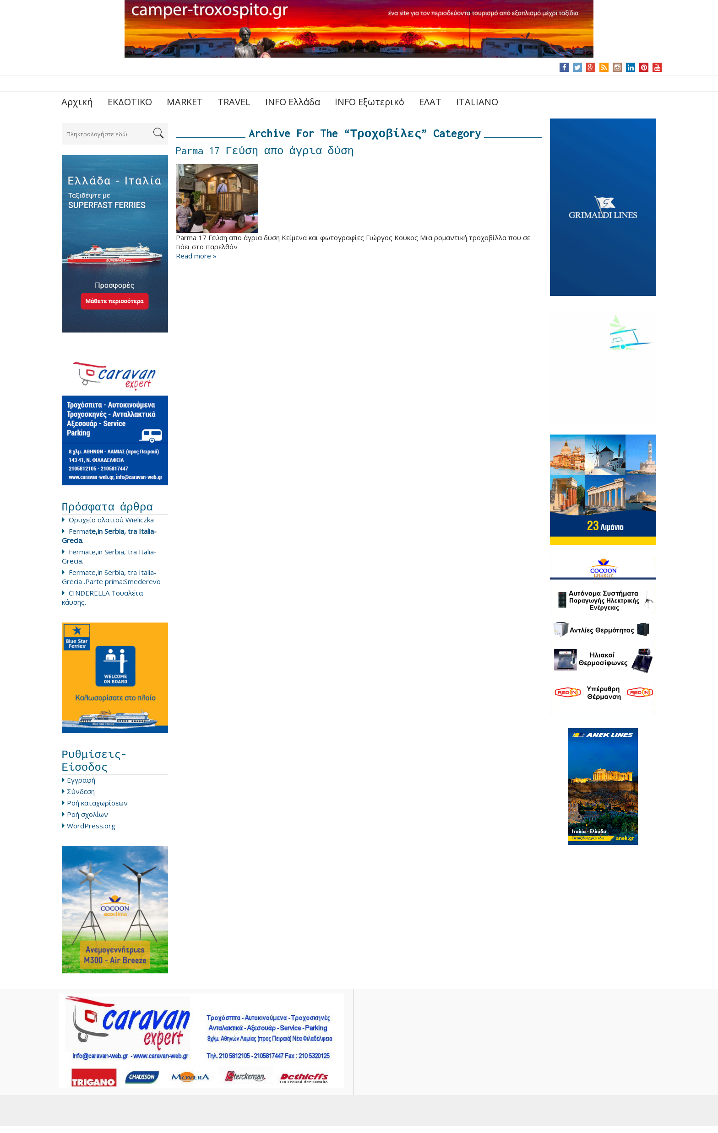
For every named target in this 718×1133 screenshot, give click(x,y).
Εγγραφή (81, 786)
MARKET (185, 102)
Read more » (196, 258)
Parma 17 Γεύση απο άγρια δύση (265, 153)
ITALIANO (477, 102)
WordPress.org (91, 832)
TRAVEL (234, 102)
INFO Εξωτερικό (369, 102)
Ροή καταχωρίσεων (97, 809)
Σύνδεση (81, 798)
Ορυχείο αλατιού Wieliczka (111, 521)
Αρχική (77, 102)
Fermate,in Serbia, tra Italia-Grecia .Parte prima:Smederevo (111, 579)
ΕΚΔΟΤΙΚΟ (130, 102)
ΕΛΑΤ (430, 102)
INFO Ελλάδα (292, 102)
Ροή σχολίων (87, 821)
